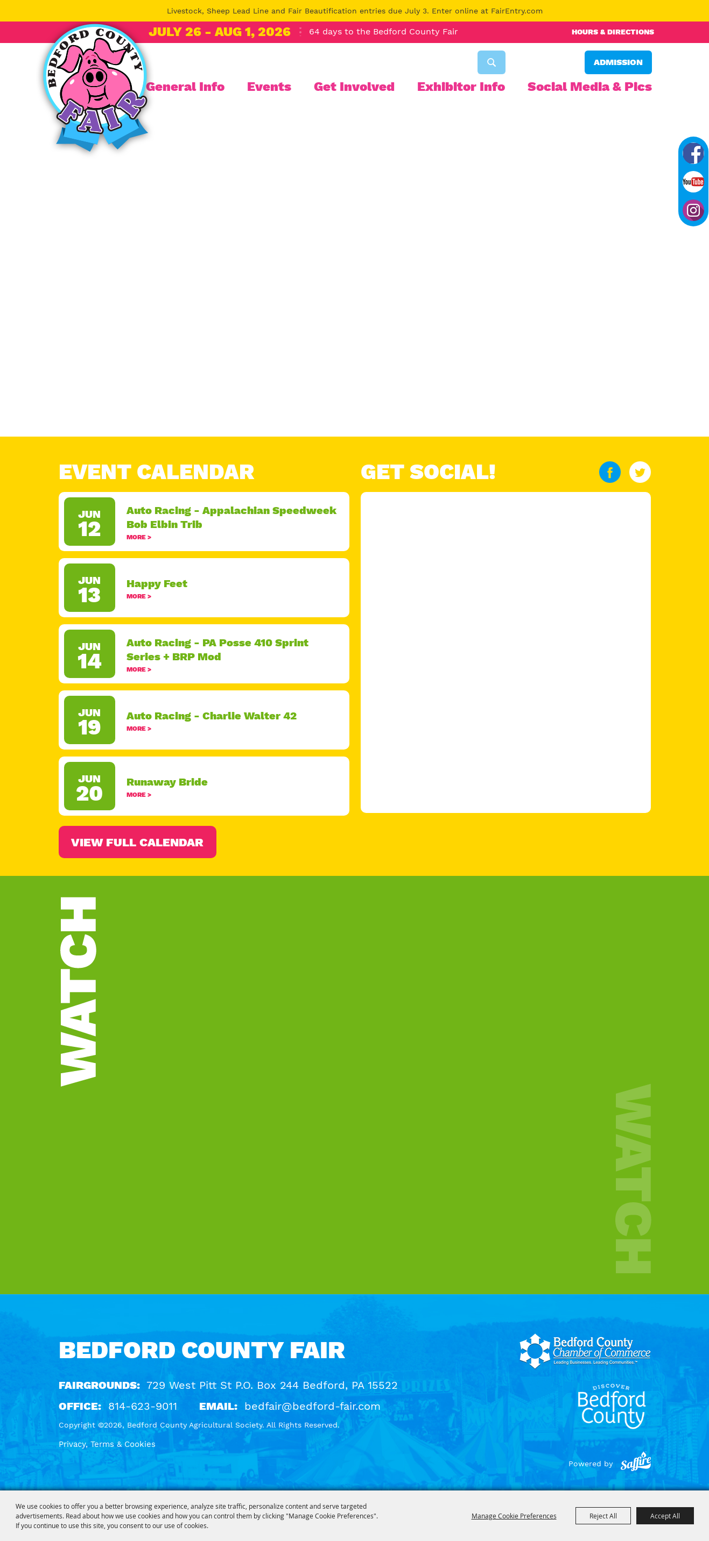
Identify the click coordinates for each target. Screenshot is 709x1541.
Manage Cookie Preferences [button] (514, 1515)
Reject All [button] (603, 1515)
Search (492, 62)
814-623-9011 (142, 1406)
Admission (618, 62)
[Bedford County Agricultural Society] (95, 90)
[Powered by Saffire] (636, 1463)
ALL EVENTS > (204, 842)
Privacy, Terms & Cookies (107, 1444)
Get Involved (354, 86)
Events (269, 86)
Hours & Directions (613, 31)
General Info (185, 86)
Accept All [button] (665, 1515)
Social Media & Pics (590, 86)
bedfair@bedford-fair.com (312, 1406)
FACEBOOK (610, 472)
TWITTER (640, 472)
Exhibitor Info (461, 86)
